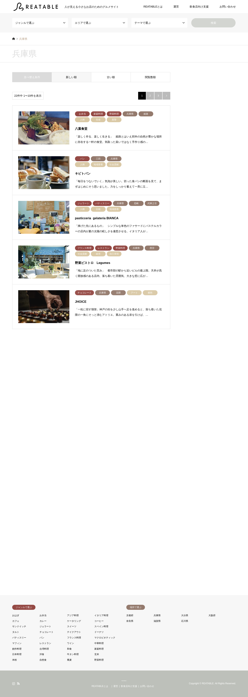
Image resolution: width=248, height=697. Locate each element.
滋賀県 (157, 621)
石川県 (184, 621)
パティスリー (19, 637)
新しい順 (71, 77)
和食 (69, 649)
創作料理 (17, 649)
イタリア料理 (101, 615)
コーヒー (99, 621)
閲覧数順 (150, 77)
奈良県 (129, 621)
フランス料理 (74, 637)
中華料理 (99, 643)
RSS (18, 683)
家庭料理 (99, 649)
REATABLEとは (154, 6)
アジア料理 (73, 615)
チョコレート (46, 632)
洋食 (42, 654)
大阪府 (211, 615)
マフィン (17, 643)
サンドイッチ (19, 626)
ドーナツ (99, 632)
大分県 (184, 615)
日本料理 (17, 654)
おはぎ (15, 615)
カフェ (15, 621)
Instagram (13, 683)
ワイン (70, 643)
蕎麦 (69, 660)
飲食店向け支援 (199, 6)
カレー (43, 621)
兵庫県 (157, 615)
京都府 (129, 615)
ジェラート (45, 626)
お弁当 (43, 615)
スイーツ (71, 626)
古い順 (111, 77)
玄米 (96, 654)
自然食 (43, 660)
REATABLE (123, 680)
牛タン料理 (73, 654)
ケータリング (74, 621)
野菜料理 (99, 660)
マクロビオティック (104, 637)
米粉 (14, 660)
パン (42, 637)
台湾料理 (44, 649)
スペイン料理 (101, 626)
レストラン (45, 643)
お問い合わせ (228, 6)
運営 (176, 6)
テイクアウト (74, 632)
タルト (15, 632)
